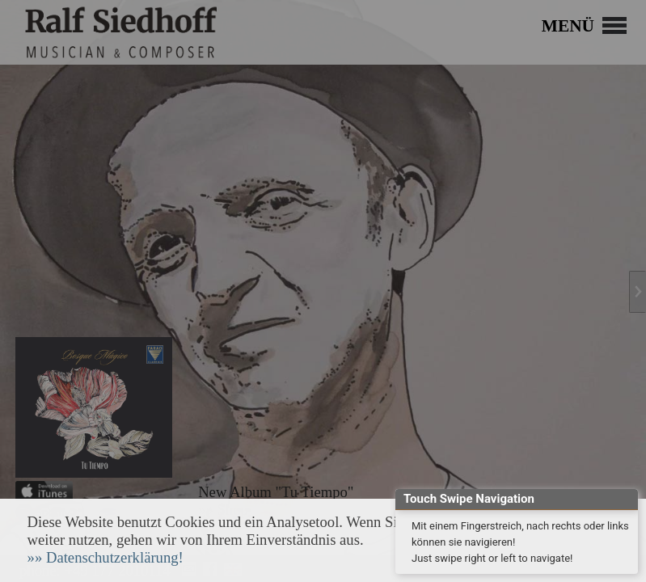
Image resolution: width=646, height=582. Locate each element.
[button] (105, 557)
